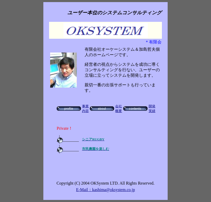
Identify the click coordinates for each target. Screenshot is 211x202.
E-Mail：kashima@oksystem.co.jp (105, 189)
